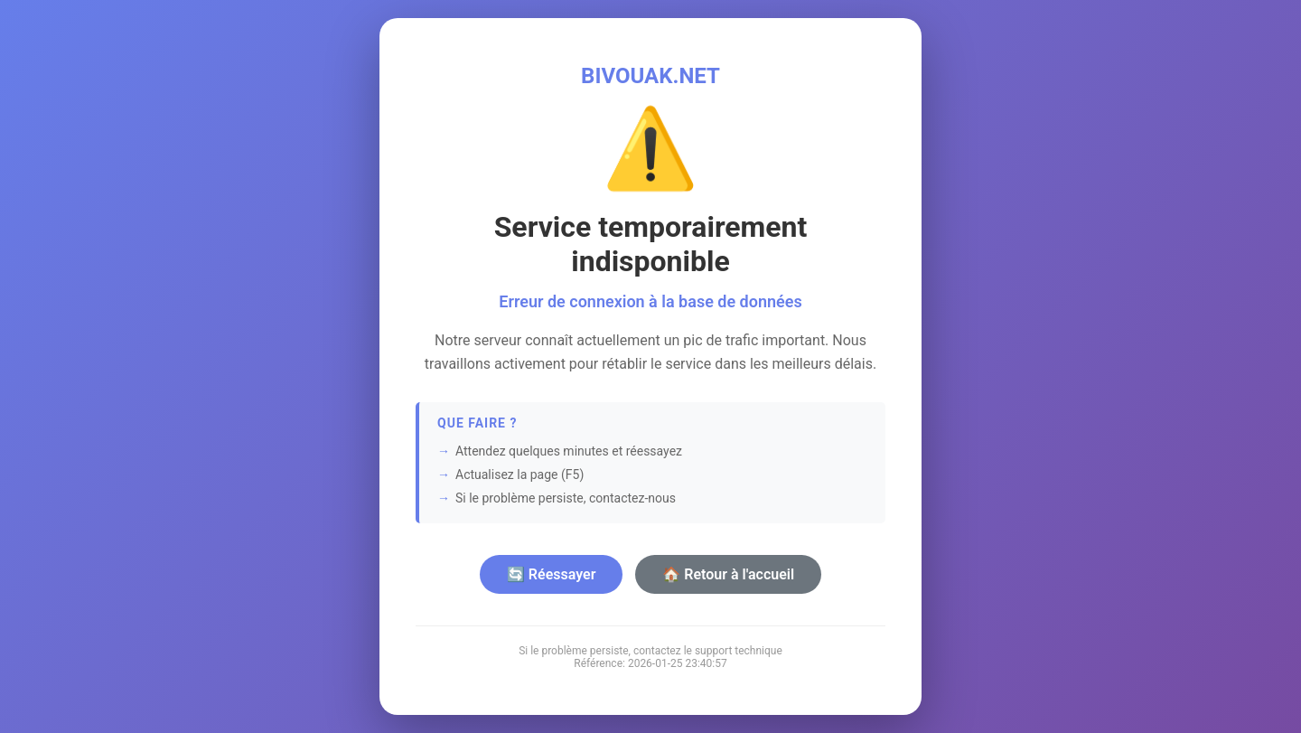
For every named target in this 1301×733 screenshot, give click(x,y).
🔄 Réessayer (551, 574)
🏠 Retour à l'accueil (728, 574)
